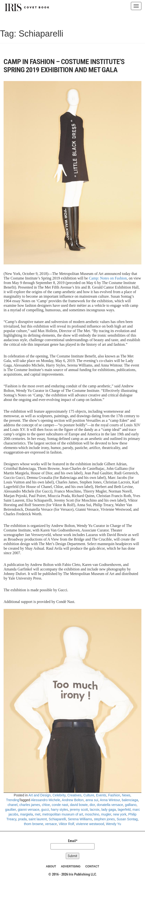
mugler (106, 814)
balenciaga (130, 800)
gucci (45, 809)
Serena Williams (80, 819)
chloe (46, 805)
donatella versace (110, 805)
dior (92, 805)
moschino (92, 814)
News (126, 795)
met (37, 814)
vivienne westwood (90, 824)
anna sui (91, 800)
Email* (72, 844)
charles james (29, 805)
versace (51, 824)
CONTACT (92, 866)
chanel (12, 805)
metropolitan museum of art (62, 814)
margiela (26, 814)
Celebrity (58, 795)
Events (101, 795)
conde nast (60, 805)
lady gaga (108, 809)
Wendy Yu (113, 824)
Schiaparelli (57, 819)
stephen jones (104, 819)
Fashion (114, 795)
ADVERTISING (70, 866)
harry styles (59, 809)
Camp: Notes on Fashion (108, 278)
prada (22, 819)
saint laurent (37, 819)
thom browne (33, 824)
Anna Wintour (110, 800)
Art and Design (39, 795)
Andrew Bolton (73, 800)
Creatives (74, 795)
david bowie (79, 805)
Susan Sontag (127, 819)
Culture (88, 795)
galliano (130, 805)
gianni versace (28, 809)
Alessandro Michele (45, 800)
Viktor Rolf (66, 824)
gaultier (10, 809)
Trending (12, 800)
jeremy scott (79, 809)
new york (119, 814)
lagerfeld (124, 809)
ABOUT (51, 866)
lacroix (94, 809)
